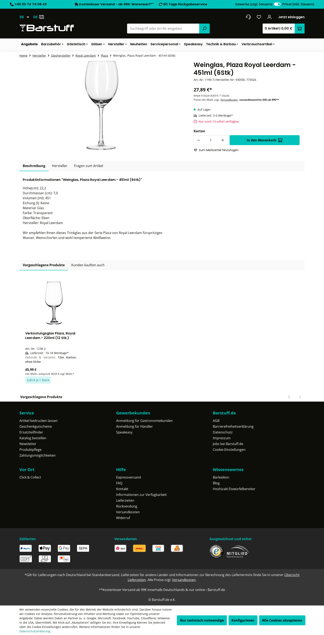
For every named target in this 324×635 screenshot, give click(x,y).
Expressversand (128, 477)
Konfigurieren (242, 620)
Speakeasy (124, 432)
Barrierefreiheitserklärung (233, 426)
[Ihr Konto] (269, 17)
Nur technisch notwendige (202, 620)
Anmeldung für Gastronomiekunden (144, 420)
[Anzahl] (210, 140)
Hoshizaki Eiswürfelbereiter (234, 489)
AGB (216, 420)
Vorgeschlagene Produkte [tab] (44, 265)
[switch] (277, 4)
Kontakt (122, 489)
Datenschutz (223, 432)
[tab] (34, 166)
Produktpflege (30, 449)
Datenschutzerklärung (34, 631)
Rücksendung (126, 506)
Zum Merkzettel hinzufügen (216, 150)
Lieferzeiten (125, 500)
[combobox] (163, 28)
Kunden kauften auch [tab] (88, 265)
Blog (216, 483)
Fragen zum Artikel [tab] (88, 166)
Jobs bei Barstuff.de (228, 444)
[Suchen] (204, 28)
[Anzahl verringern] (198, 140)
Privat (298, 4)
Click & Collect (30, 477)
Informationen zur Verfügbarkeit (141, 494)
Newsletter (27, 444)
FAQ (119, 483)
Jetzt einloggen (291, 17)
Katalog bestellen (32, 438)
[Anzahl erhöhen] (223, 140)
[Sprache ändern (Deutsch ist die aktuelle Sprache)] (26, 17)
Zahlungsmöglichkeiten (37, 455)
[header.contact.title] (248, 17)
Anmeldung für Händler (134, 426)
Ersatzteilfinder (31, 432)
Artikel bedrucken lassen (38, 420)
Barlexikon (221, 477)
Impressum (222, 438)
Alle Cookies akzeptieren (282, 620)
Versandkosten (229, 99)
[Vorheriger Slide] (289, 396)
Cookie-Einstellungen (229, 449)
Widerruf (123, 518)
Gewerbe (253, 4)
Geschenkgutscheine (35, 426)
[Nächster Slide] (300, 396)
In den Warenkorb (264, 140)
